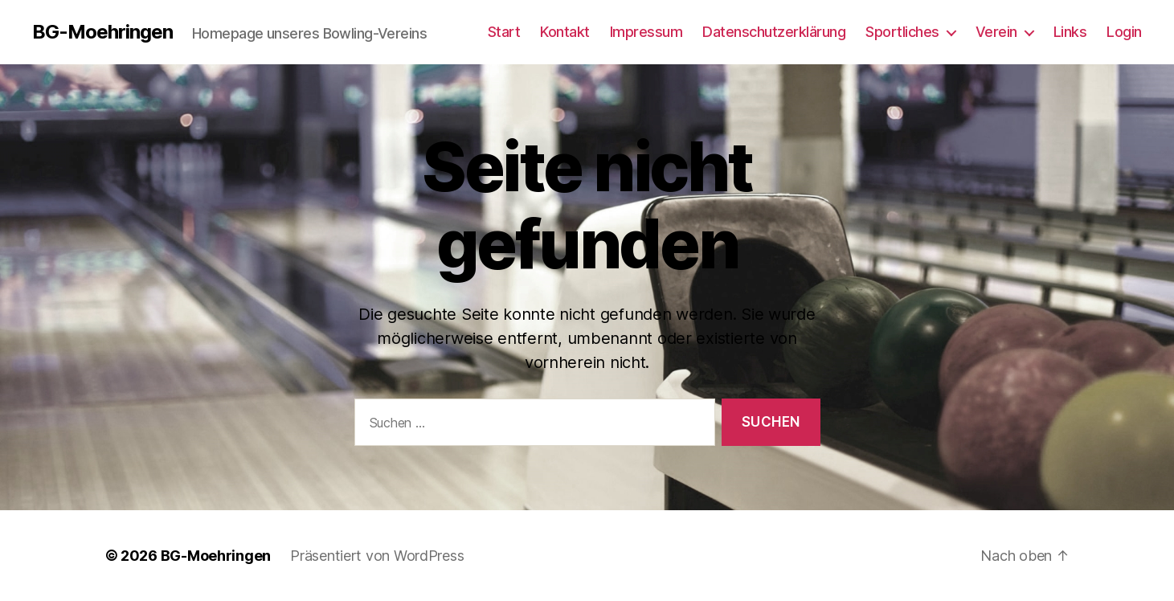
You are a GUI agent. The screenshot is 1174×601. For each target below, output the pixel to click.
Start (504, 31)
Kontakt (565, 31)
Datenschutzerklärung (773, 31)
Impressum (646, 31)
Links (1070, 31)
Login (1124, 31)
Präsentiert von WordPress (377, 555)
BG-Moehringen (102, 32)
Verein (996, 31)
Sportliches (902, 31)
